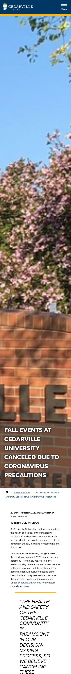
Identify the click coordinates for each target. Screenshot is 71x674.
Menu (64, 7)
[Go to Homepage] (18, 9)
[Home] (6, 492)
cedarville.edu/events (29, 582)
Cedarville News (22, 492)
